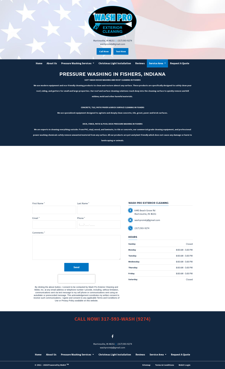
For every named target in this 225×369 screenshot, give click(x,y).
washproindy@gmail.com (112, 44)
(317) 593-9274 (124, 40)
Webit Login (184, 365)
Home (39, 63)
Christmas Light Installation (114, 63)
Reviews (140, 63)
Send (76, 267)
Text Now (122, 51)
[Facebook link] (112, 336)
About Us (52, 63)
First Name (37, 203)
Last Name (82, 203)
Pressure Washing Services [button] (76, 63)
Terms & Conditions (164, 365)
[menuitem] (39, 63)
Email (35, 217)
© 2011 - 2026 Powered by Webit (52, 364)
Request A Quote (179, 63)
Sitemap (146, 365)
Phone (80, 217)
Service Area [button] (156, 63)
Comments (37, 232)
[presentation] (76, 278)
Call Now (103, 51)
